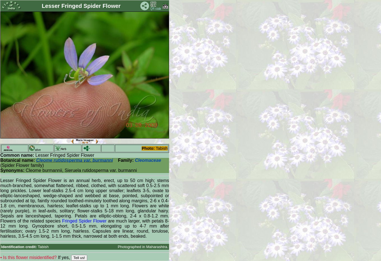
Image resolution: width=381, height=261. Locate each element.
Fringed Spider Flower (84, 221)
